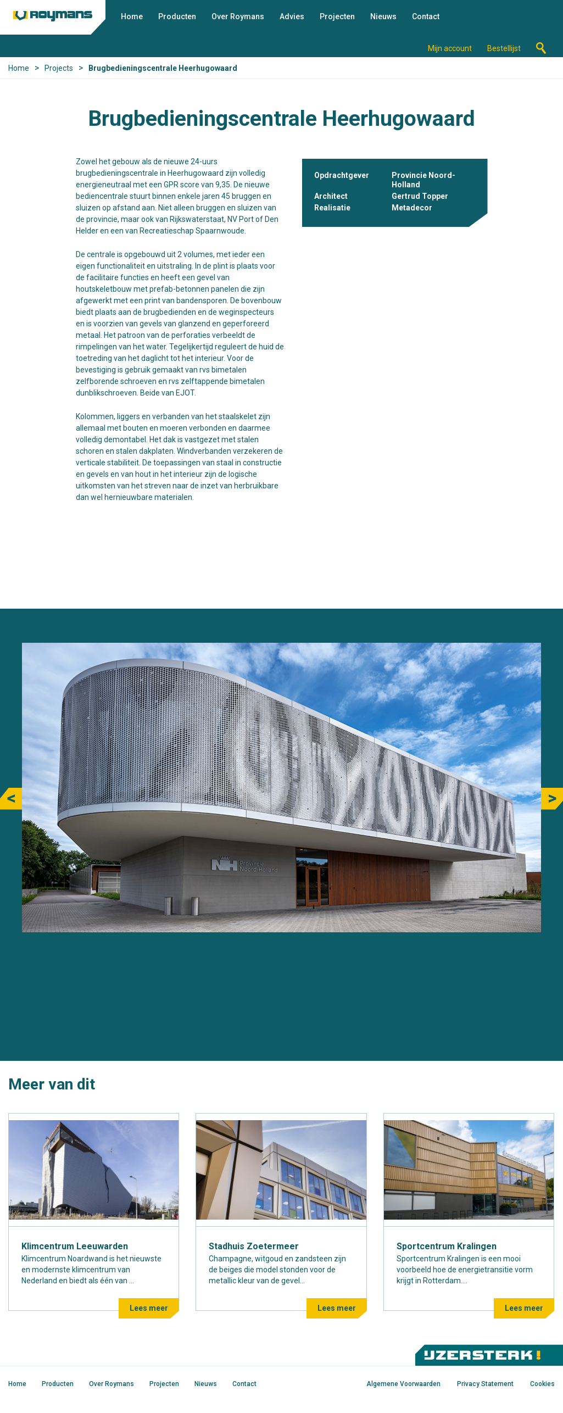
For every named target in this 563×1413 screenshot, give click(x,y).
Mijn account (450, 48)
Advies (292, 16)
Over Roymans (237, 16)
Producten (177, 16)
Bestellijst (504, 48)
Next (552, 799)
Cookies (542, 1384)
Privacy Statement (485, 1384)
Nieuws (383, 16)
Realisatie (332, 207)
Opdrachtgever (341, 175)
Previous (11, 799)
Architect (331, 196)
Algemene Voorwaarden (403, 1384)
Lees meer (149, 1308)
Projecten (337, 16)
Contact (425, 16)
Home (132, 16)
